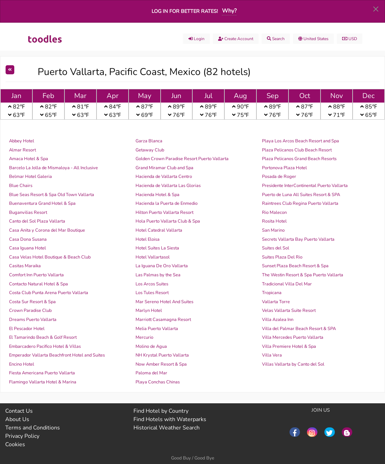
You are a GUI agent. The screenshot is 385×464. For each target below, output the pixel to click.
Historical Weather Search (166, 428)
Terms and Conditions (32, 428)
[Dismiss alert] (375, 8)
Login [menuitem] (196, 39)
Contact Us (19, 411)
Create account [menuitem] (235, 39)
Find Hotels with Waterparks (169, 419)
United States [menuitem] (313, 39)
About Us (17, 419)
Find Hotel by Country (160, 411)
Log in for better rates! (185, 11)
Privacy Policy (22, 436)
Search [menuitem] (276, 39)
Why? (229, 11)
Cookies (15, 444)
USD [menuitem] (349, 39)
